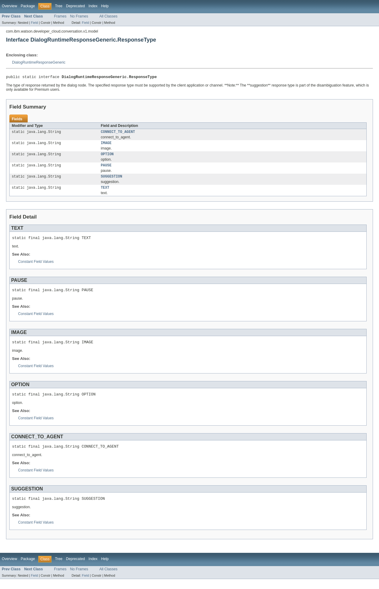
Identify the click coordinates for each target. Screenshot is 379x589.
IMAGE (106, 145)
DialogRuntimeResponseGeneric (38, 62)
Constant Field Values (36, 267)
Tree (58, 6)
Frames (60, 16)
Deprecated (75, 6)
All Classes (108, 16)
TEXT (105, 192)
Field (34, 22)
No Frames (79, 16)
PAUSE (106, 168)
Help (105, 6)
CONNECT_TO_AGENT (118, 133)
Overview (9, 6)
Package (28, 6)
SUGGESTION (111, 180)
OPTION (107, 156)
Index (93, 6)
